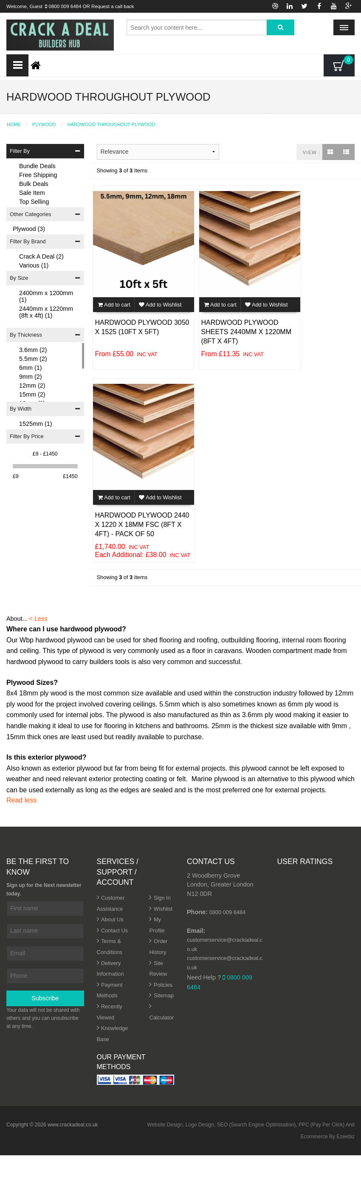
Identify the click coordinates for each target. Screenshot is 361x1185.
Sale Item (32, 192)
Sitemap (164, 995)
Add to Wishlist (160, 304)
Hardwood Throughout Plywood (111, 124)
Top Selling (34, 201)
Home (14, 124)
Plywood (44, 124)
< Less (38, 618)
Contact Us (114, 930)
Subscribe (45, 998)
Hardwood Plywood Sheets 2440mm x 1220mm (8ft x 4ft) (246, 332)
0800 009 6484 (65, 6)
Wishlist (163, 909)
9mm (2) (30, 376)
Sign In (162, 898)
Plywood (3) (29, 228)
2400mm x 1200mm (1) (46, 296)
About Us (112, 919)
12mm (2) (32, 385)
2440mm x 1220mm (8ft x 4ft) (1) (46, 312)
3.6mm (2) (33, 349)
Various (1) (33, 265)
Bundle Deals (37, 166)
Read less (21, 800)
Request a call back (112, 6)
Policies (163, 985)
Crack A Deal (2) (41, 256)
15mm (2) (32, 394)
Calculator (161, 1017)
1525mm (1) (35, 423)
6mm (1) (30, 367)
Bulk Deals (33, 183)
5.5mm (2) (33, 358)
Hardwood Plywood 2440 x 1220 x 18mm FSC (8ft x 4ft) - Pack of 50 (142, 525)
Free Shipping (38, 175)
